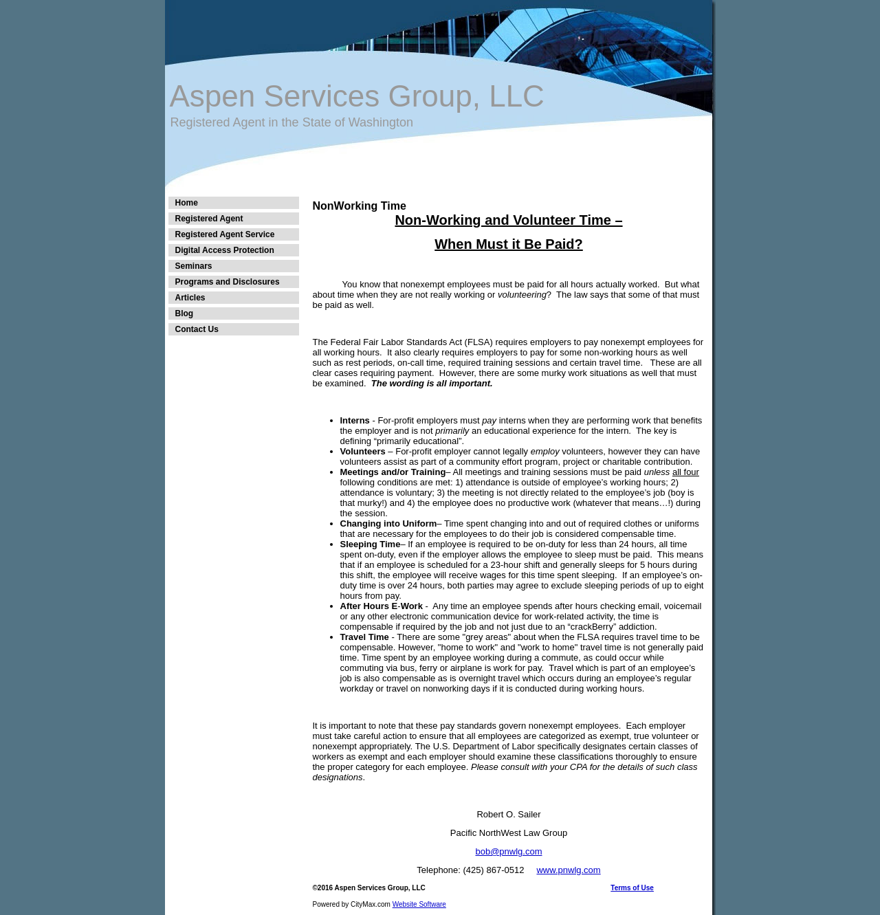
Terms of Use (632, 888)
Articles (190, 297)
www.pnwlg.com (568, 870)
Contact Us (197, 329)
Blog (184, 313)
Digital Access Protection (224, 250)
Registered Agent (209, 218)
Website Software (419, 904)
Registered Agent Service (225, 234)
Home (186, 203)
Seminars (193, 266)
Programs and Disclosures (227, 282)
